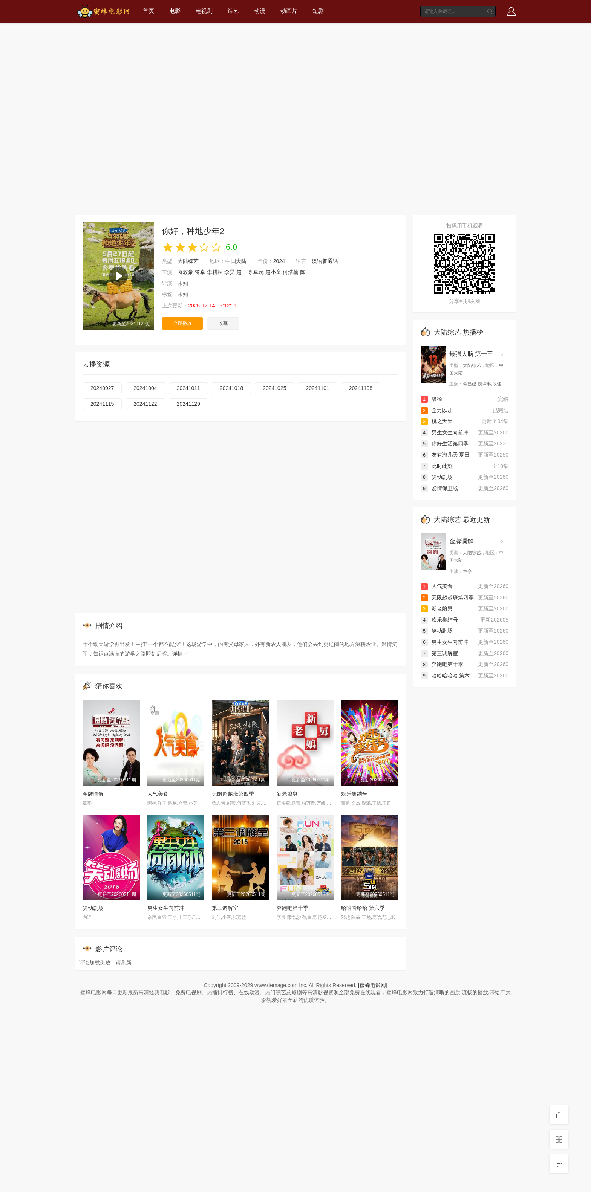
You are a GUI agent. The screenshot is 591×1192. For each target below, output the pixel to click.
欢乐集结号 (354, 794)
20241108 (360, 388)
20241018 (231, 388)
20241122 (145, 404)
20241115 (102, 404)
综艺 (233, 11)
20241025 (274, 388)
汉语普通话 (325, 261)
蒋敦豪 (185, 272)
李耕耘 (215, 272)
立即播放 (182, 323)
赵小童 (273, 272)
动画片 (288, 11)
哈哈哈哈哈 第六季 (363, 908)
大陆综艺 (188, 261)
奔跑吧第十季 (292, 908)
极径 (431, 399)
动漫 (259, 11)
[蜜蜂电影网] (372, 985)
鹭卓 (200, 272)
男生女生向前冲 (165, 908)
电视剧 (204, 11)
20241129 (188, 404)
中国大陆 (236, 261)
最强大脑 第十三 (471, 354)
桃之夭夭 (437, 421)
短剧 (318, 11)
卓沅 (258, 272)
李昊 (229, 272)
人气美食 (157, 794)
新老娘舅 (287, 794)
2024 (279, 261)
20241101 (317, 388)
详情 (180, 654)
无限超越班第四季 (233, 794)
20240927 (102, 388)
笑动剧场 (93, 908)
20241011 (188, 388)
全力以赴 (437, 410)
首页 (148, 11)
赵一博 (244, 272)
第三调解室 (225, 908)
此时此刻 (437, 466)
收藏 (223, 323)
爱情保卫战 (439, 488)
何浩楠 (291, 272)
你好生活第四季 (445, 443)
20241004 (145, 388)
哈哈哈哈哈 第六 (445, 675)
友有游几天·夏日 (445, 455)
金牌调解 (93, 794)
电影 (175, 11)
